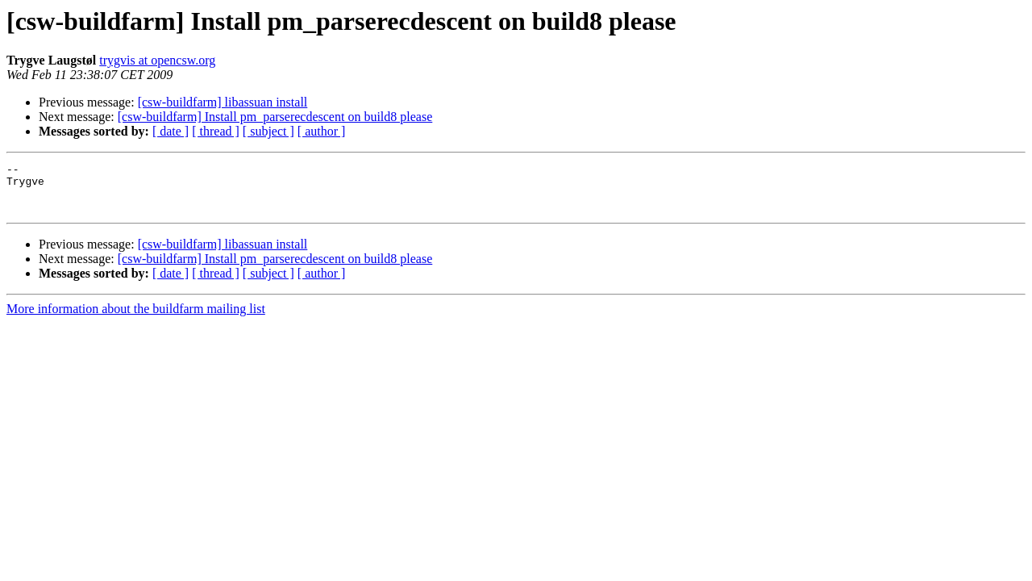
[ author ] (322, 131)
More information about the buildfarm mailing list (135, 318)
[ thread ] (215, 131)
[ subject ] (268, 131)
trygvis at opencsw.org (157, 60)
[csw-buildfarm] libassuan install (223, 102)
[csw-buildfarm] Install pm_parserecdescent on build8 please (275, 116)
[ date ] (170, 131)
